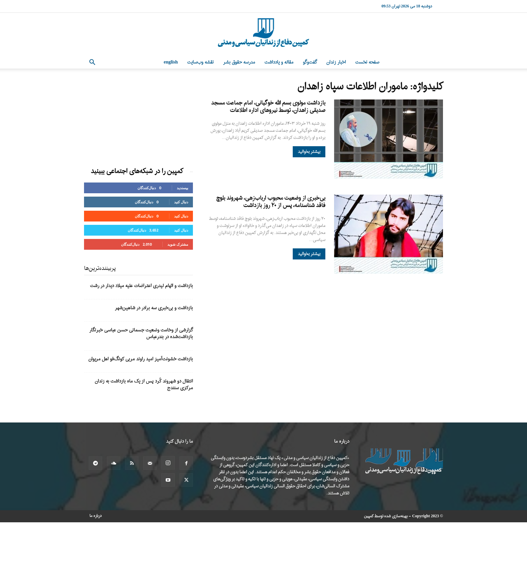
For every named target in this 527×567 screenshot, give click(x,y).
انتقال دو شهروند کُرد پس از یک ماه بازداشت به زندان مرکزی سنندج (144, 384)
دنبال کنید (181, 201)
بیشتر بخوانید (309, 152)
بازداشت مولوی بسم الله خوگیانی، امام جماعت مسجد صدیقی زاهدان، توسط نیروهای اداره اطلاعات (268, 107)
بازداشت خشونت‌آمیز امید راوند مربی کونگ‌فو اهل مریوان (140, 359)
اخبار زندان (336, 62)
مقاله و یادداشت (279, 62)
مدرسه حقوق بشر (239, 62)
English (171, 62)
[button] (92, 63)
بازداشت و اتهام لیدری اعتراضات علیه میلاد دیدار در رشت (141, 286)
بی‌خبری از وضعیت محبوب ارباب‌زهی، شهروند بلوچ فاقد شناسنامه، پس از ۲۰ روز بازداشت (270, 202)
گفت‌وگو (310, 62)
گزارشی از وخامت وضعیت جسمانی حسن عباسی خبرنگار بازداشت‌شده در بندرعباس (141, 333)
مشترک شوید (177, 244)
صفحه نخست (367, 62)
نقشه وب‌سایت (200, 62)
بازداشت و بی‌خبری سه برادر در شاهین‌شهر (154, 308)
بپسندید (182, 187)
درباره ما (95, 516)
